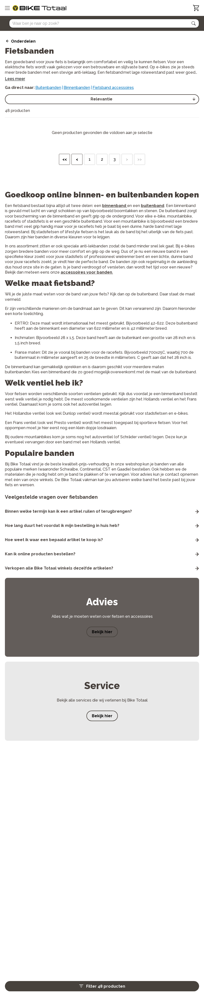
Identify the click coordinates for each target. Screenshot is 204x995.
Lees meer (15, 79)
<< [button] (64, 159)
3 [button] (114, 159)
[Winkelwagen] (196, 8)
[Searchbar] (101, 23)
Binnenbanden (77, 87)
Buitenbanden (48, 87)
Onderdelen (23, 41)
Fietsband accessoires (113, 87)
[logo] (39, 8)
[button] (193, 23)
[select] (102, 99)
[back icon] (7, 41)
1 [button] (90, 159)
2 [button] (102, 159)
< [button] (77, 159)
